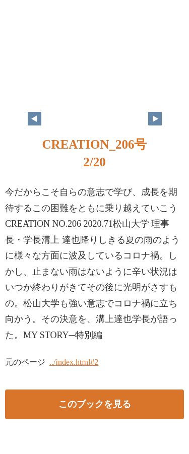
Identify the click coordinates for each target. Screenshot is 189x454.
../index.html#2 (73, 362)
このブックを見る (94, 404)
